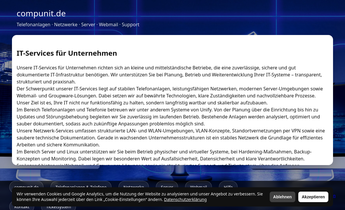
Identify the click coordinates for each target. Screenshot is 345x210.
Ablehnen (282, 197)
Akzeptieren (313, 197)
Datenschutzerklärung (185, 199)
